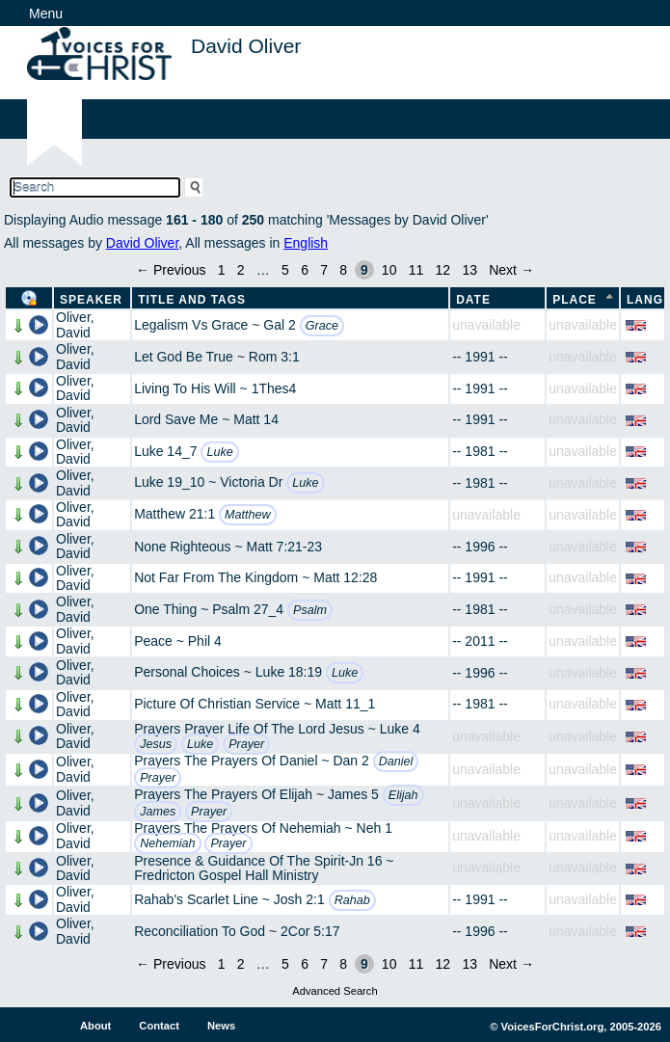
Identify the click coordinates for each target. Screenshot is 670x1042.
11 (416, 270)
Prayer (246, 744)
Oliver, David (75, 324)
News (221, 1025)
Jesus (156, 744)
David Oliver (142, 243)
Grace (322, 326)
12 (443, 270)
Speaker (91, 300)
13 (469, 270)
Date (473, 300)
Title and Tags (192, 300)
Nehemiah (167, 843)
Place (574, 300)
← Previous (170, 270)
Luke (219, 452)
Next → (511, 270)
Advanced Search (334, 991)
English (305, 243)
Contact (159, 1025)
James (157, 811)
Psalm (310, 610)
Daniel (396, 761)
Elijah (403, 795)
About (95, 1025)
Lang (645, 300)
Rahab (352, 900)
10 (389, 270)
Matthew (248, 514)
